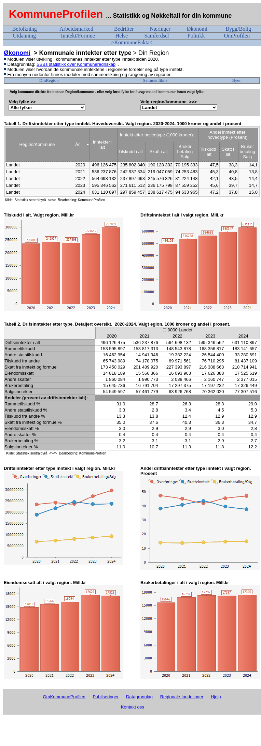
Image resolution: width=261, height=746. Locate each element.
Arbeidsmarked (76, 29)
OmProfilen (237, 36)
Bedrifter (124, 29)
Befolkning (24, 29)
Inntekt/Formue (78, 36)
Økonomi (197, 29)
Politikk (196, 36)
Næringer (160, 29)
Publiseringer (106, 696)
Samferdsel (156, 36)
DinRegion (49, 80)
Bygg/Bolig (238, 29)
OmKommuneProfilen (64, 696)
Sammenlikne (155, 80)
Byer (236, 80)
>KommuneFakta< (131, 42)
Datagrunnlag (139, 696)
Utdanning (24, 36)
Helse (121, 36)
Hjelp (216, 696)
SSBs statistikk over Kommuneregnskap (76, 64)
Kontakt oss (132, 707)
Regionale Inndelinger (181, 696)
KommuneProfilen (56, 14)
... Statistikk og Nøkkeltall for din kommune (169, 15)
